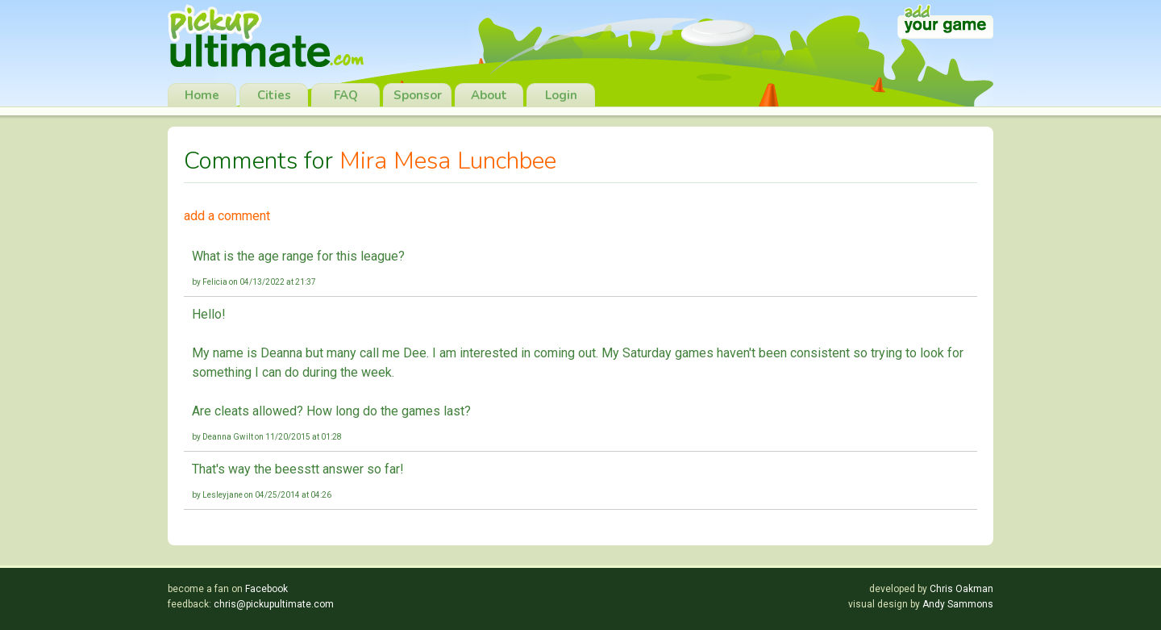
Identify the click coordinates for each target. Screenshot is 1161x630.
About (489, 95)
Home (202, 95)
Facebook (266, 589)
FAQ (346, 95)
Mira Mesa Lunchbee (447, 160)
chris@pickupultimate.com (274, 604)
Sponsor (417, 95)
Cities (274, 95)
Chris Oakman (961, 589)
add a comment (227, 215)
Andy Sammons (957, 604)
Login (561, 95)
